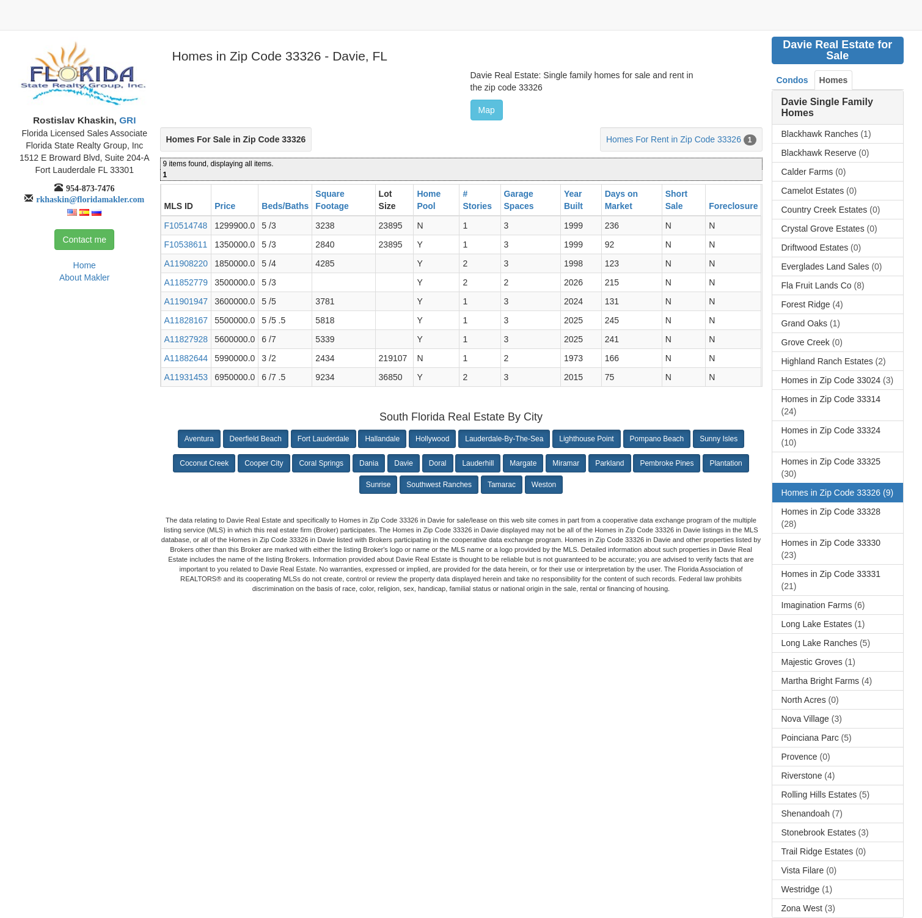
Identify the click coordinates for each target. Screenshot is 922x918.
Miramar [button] (565, 463)
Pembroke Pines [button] (666, 463)
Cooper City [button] (263, 463)
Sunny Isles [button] (718, 439)
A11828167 (186, 320)
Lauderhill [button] (478, 463)
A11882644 (186, 358)
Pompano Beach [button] (657, 439)
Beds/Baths (285, 206)
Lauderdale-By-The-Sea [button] (504, 439)
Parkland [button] (609, 463)
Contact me (84, 239)
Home (84, 265)
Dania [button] (368, 463)
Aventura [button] (199, 439)
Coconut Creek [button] (204, 463)
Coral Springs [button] (321, 463)
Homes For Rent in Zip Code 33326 (673, 139)
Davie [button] (403, 463)
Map (486, 110)
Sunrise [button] (378, 484)
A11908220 (186, 263)
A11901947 (186, 301)
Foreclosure (733, 206)
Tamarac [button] (502, 484)
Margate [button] (523, 463)
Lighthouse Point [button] (586, 439)
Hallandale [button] (382, 439)
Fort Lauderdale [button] (323, 439)
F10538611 (186, 244)
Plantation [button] (725, 463)
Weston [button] (544, 484)
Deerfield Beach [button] (256, 439)
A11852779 (186, 282)
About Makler (84, 277)
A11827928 (186, 339)
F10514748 (186, 225)
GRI (126, 120)
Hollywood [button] (432, 439)
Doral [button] (438, 463)
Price (224, 206)
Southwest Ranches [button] (439, 484)
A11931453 (186, 377)
